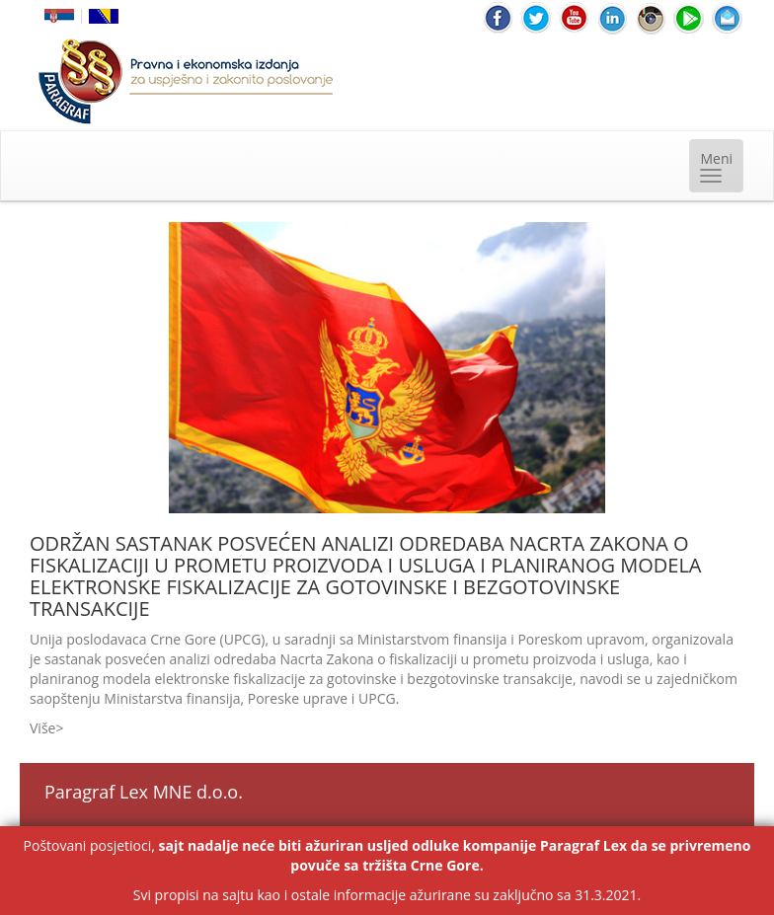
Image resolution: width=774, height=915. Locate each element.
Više (42, 728)
